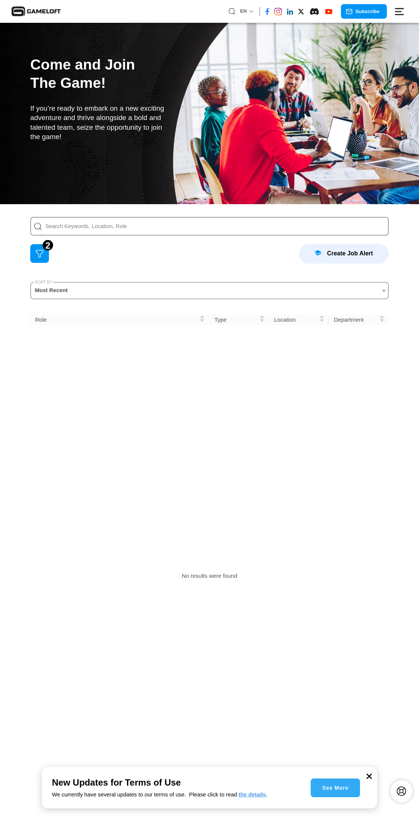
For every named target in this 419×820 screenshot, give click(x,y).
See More (335, 788)
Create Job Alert (343, 253)
